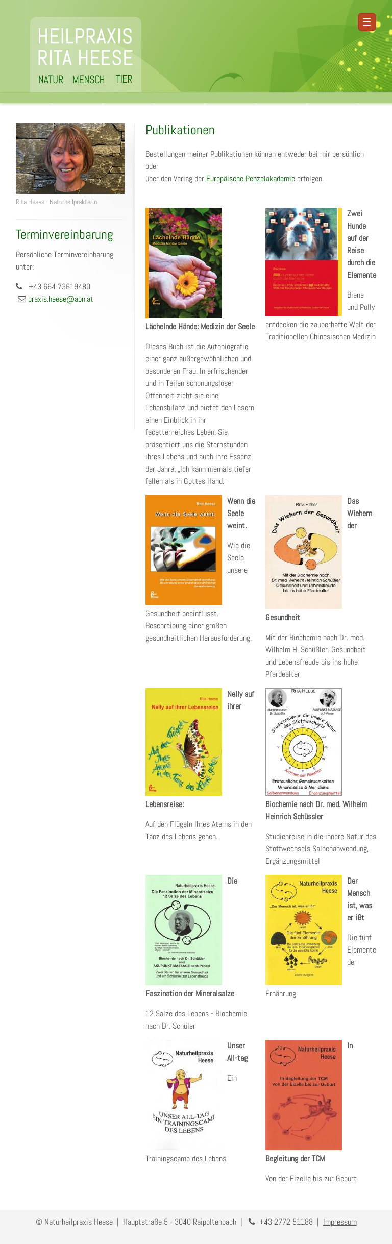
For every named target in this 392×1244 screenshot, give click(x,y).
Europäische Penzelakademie (250, 178)
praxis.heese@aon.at (60, 299)
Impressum (340, 1221)
